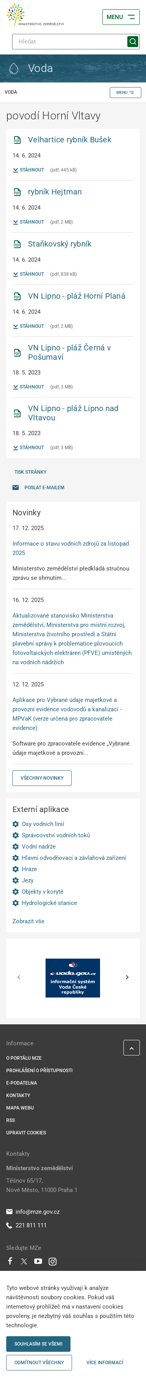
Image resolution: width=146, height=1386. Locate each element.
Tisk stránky (30, 472)
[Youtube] (38, 1263)
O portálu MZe (24, 1058)
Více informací (104, 1362)
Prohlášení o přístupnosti (39, 1070)
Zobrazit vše (28, 921)
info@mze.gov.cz (33, 1211)
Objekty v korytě (42, 891)
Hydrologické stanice (49, 903)
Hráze (29, 869)
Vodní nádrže (39, 846)
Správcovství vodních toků (56, 835)
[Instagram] (52, 1263)
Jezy (27, 880)
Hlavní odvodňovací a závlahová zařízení (74, 857)
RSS (10, 1120)
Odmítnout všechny (39, 1362)
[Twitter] (24, 1263)
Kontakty (18, 1095)
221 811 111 (26, 1225)
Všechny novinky (42, 778)
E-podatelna (21, 1083)
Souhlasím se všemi (38, 1344)
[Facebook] (10, 1263)
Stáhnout (28, 170)
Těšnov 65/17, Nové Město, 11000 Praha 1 (41, 1185)
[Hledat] (76, 41)
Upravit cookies (26, 1133)
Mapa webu (20, 1108)
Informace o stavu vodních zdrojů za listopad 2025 (70, 548)
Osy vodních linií (43, 824)
